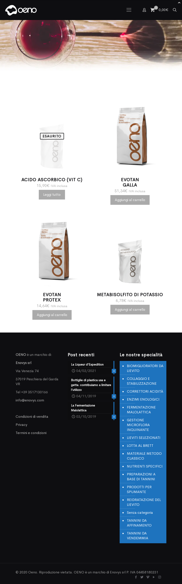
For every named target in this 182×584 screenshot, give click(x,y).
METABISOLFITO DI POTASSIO (130, 295)
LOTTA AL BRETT (140, 445)
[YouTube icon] (153, 577)
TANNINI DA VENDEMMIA (137, 535)
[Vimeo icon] (147, 577)
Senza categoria (140, 512)
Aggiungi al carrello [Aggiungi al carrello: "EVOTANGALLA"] (130, 200)
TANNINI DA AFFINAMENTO (139, 523)
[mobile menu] (129, 10)
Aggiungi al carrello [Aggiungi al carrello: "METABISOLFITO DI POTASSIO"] (130, 309)
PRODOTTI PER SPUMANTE (139, 489)
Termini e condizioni (31, 433)
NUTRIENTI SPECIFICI (145, 466)
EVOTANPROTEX (52, 297)
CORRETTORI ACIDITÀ (145, 391)
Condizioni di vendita (32, 416)
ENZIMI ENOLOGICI (143, 399)
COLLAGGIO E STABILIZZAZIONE (142, 381)
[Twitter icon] (141, 577)
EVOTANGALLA (130, 182)
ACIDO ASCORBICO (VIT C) (51, 180)
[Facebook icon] (136, 577)
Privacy (21, 424)
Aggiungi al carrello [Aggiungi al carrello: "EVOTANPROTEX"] (52, 314)
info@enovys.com (30, 400)
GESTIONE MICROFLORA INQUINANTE (138, 425)
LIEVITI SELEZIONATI (143, 437)
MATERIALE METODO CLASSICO (144, 456)
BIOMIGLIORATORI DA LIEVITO (145, 368)
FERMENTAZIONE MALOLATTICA (141, 409)
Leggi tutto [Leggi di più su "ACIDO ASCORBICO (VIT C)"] (52, 194)
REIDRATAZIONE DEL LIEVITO (144, 502)
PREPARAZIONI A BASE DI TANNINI (141, 476)
